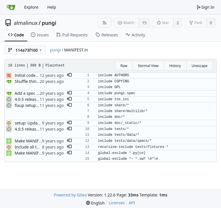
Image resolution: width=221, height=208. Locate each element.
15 (144, 22)
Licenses (117, 202)
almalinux (26, 23)
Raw (124, 65)
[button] (69, 75)
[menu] (95, 203)
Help (51, 7)
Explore (31, 7)
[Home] (11, 7)
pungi (49, 23)
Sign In (205, 7)
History (175, 65)
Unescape (199, 65)
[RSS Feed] (104, 22)
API (132, 202)
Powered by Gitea (70, 195)
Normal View (148, 65)
